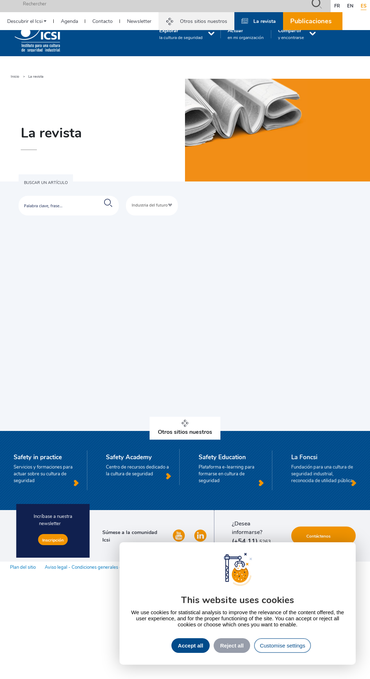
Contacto (102, 21)
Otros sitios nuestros (203, 21)
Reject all (232, 645)
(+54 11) (245, 541)
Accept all (190, 645)
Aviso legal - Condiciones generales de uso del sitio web (102, 567)
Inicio (15, 76)
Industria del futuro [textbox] (150, 205)
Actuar (246, 33)
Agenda (69, 21)
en (350, 6)
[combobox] (152, 205)
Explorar (181, 33)
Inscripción (53, 540)
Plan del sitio (23, 567)
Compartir (291, 33)
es (363, 6)
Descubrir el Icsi (25, 21)
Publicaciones (311, 20)
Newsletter (139, 21)
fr (337, 6)
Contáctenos (318, 536)
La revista (264, 20)
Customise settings (282, 645)
